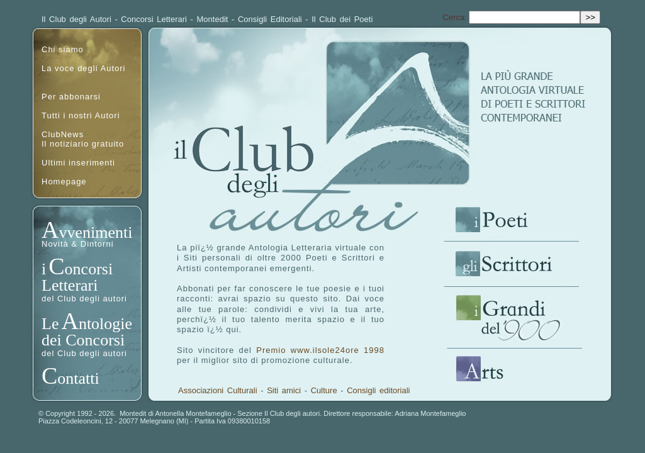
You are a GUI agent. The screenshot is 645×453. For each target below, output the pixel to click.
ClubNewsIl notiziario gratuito (83, 139)
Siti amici (284, 390)
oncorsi (89, 269)
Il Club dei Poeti (342, 19)
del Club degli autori (84, 298)
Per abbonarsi (71, 96)
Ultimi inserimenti (78, 162)
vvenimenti (95, 232)
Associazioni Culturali (217, 390)
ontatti (78, 378)
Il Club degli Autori (76, 19)
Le (50, 324)
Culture (324, 390)
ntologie (105, 324)
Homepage (64, 181)
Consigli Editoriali (270, 19)
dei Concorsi (83, 340)
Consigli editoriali (378, 390)
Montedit (212, 19)
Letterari (70, 285)
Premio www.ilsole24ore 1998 (320, 350)
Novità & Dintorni (78, 244)
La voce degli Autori (83, 68)
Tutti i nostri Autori (81, 115)
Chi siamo (63, 49)
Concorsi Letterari (154, 19)
